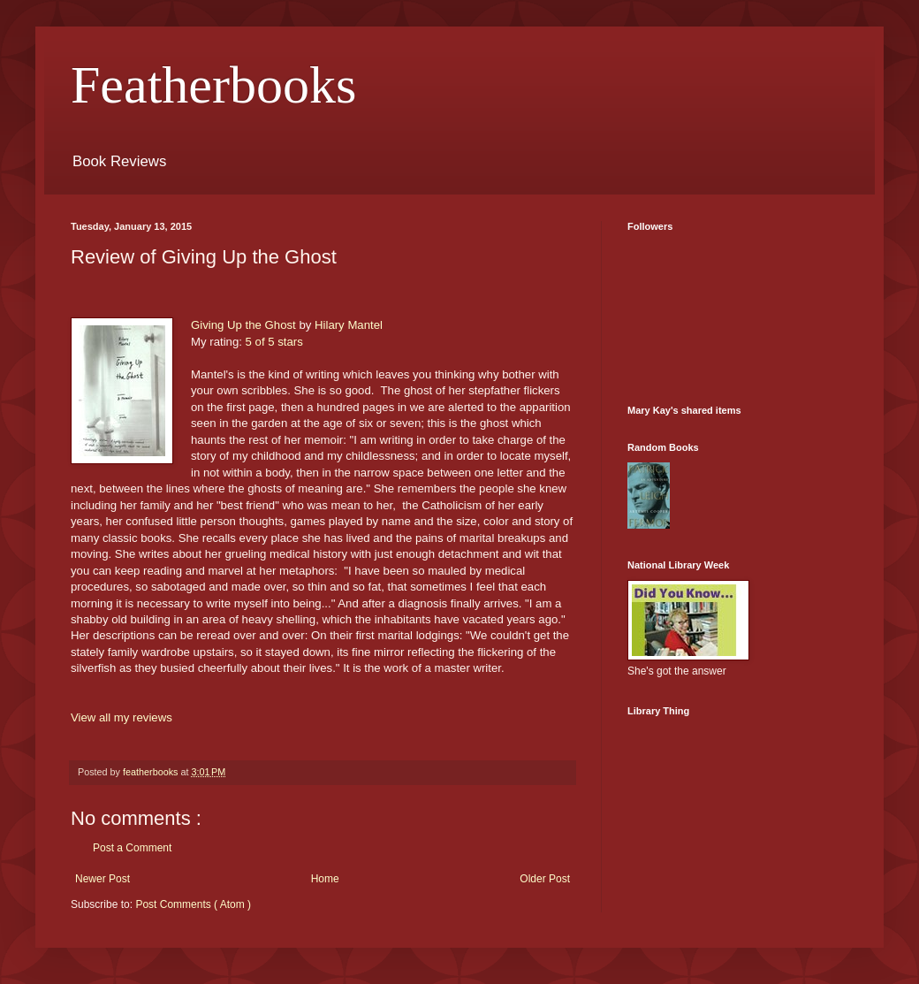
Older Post (545, 879)
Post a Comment (132, 848)
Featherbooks (213, 85)
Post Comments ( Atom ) (193, 904)
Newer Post (102, 879)
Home (325, 879)
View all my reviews (121, 717)
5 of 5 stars (274, 341)
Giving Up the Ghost (243, 325)
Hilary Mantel (349, 325)
